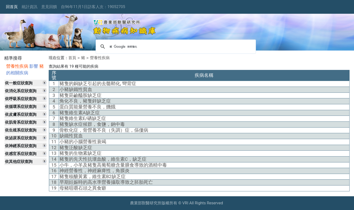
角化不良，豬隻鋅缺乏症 (85, 101)
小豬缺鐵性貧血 (75, 89)
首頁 (72, 57)
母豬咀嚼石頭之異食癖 (82, 188)
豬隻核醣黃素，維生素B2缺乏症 (92, 176)
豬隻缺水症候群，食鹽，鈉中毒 (92, 124)
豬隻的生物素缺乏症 (80, 153)
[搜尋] (175, 47)
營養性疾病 (100, 57)
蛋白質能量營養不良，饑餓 (87, 107)
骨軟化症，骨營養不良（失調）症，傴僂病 (103, 130)
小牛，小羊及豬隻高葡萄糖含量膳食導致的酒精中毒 (113, 165)
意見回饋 (49, 6)
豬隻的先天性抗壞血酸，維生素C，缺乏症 (103, 159)
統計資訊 (29, 6)
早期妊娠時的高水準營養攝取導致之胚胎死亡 (106, 182)
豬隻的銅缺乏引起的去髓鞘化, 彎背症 (97, 83)
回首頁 (12, 6)
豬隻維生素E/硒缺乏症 (82, 118)
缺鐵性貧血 (71, 136)
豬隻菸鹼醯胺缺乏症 (80, 95)
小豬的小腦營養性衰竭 (82, 141)
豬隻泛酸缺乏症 (75, 147)
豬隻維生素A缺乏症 (79, 113)
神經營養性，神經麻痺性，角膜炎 (94, 170)
